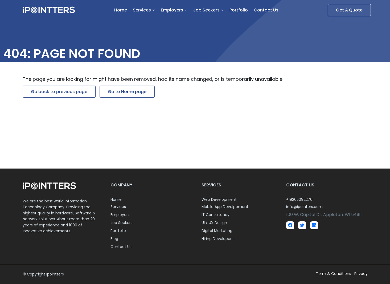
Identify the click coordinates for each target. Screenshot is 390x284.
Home (120, 10)
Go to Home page (127, 92)
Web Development (219, 199)
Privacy (361, 273)
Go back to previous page (59, 92)
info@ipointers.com (304, 206)
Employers (172, 10)
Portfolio (238, 10)
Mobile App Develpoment (225, 206)
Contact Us (266, 10)
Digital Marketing (217, 230)
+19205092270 (299, 199)
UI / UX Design (214, 222)
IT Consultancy (215, 214)
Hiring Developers (217, 238)
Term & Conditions (334, 273)
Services (142, 10)
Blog (114, 238)
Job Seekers (206, 10)
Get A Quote (349, 10)
